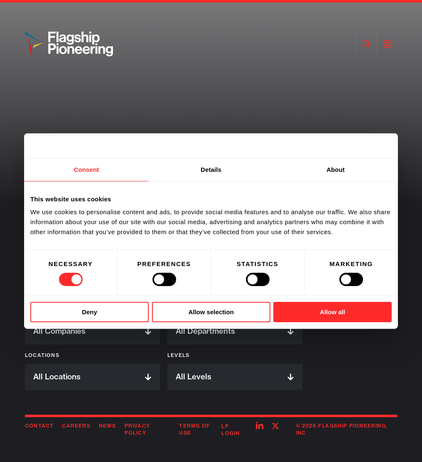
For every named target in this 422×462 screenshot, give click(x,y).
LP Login (230, 429)
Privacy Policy (137, 429)
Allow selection (210, 311)
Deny (89, 311)
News (107, 426)
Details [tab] (211, 169)
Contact (39, 426)
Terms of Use (194, 429)
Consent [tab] (86, 169)
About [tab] (335, 169)
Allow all (332, 311)
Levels (178, 355)
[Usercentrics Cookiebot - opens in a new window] (355, 145)
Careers (76, 426)
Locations (42, 355)
